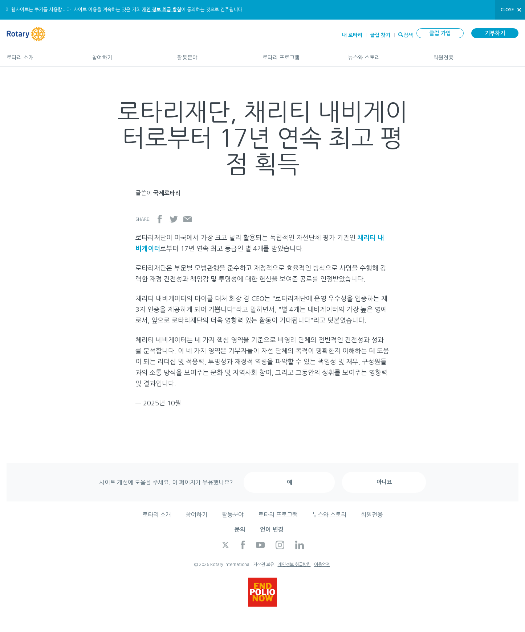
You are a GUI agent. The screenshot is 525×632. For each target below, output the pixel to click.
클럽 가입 (440, 33)
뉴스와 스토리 (383, 54)
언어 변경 (271, 529)
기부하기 (495, 33)
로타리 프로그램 (297, 54)
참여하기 (127, 54)
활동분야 (212, 54)
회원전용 (475, 54)
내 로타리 (352, 35)
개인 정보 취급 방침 (161, 9)
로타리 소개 (42, 54)
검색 (408, 34)
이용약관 (322, 564)
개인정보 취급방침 (294, 564)
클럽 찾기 (380, 35)
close (507, 10)
